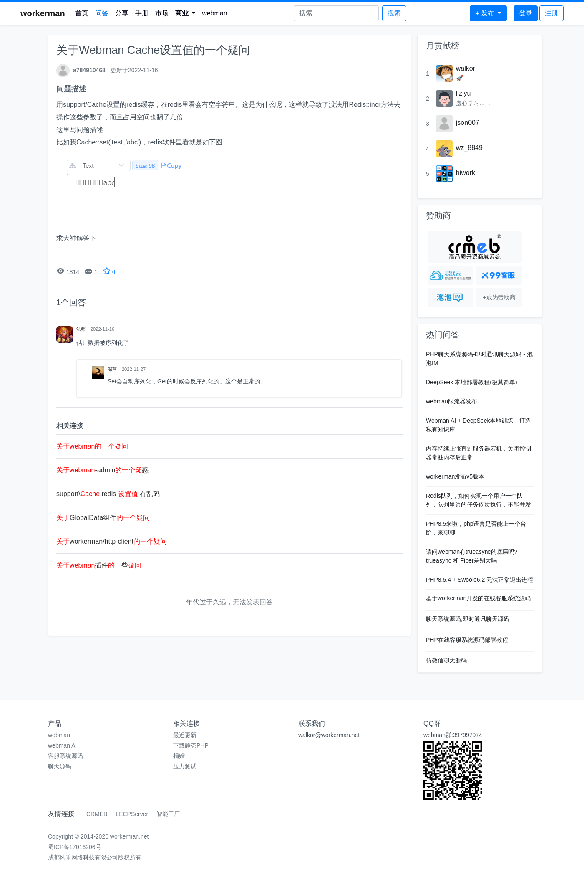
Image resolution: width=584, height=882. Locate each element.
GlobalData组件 (103, 517)
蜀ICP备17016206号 (74, 847)
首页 (81, 13)
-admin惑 (102, 470)
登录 (525, 13)
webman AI (62, 745)
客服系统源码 (65, 756)
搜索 (394, 13)
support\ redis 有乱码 (108, 493)
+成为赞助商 (499, 297)
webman (214, 13)
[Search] (336, 13)
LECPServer (132, 814)
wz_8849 (469, 147)
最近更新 (184, 735)
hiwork (465, 172)
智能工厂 (168, 814)
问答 (101, 13)
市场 (162, 13)
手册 (142, 13)
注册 (551, 13)
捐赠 (179, 756)
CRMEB (97, 814)
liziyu (463, 93)
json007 (467, 122)
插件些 (98, 565)
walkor (465, 68)
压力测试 (184, 766)
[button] (185, 13)
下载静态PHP (191, 745)
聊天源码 (59, 766)
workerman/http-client (111, 541)
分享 (121, 13)
